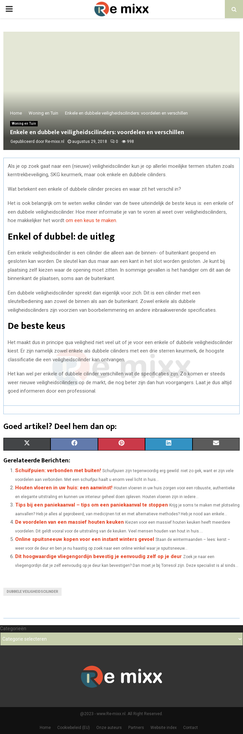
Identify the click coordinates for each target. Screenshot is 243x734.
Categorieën (13, 628)
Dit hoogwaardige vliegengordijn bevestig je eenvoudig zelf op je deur (98, 556)
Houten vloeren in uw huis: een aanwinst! (63, 488)
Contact (190, 727)
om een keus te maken (91, 220)
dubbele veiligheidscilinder (32, 591)
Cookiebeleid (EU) (73, 727)
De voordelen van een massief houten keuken (69, 522)
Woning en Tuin (24, 123)
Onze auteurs (109, 727)
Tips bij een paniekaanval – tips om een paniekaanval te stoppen (91, 505)
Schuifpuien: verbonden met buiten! (58, 470)
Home (45, 727)
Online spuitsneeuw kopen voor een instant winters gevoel (84, 539)
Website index (163, 727)
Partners (136, 727)
